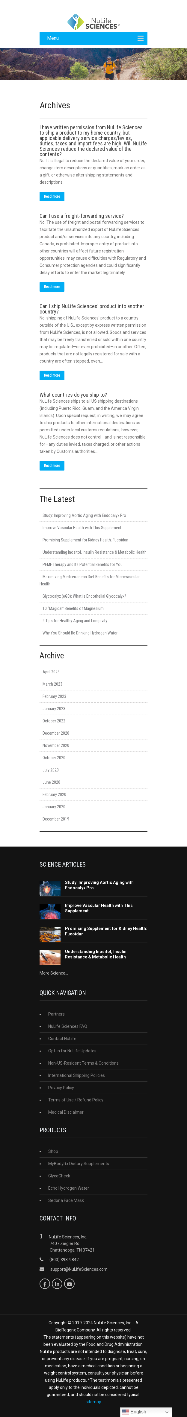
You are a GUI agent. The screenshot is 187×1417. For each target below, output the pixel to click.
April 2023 (51, 671)
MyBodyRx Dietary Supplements (78, 1163)
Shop (53, 1151)
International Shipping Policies (76, 1075)
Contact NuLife (62, 1038)
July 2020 (51, 770)
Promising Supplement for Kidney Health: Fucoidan (85, 540)
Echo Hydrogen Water (68, 1188)
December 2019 (56, 819)
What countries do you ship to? (73, 395)
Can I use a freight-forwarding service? (82, 216)
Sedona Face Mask (66, 1200)
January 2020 (54, 806)
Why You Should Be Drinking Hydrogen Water (80, 633)
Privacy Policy (61, 1087)
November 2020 (56, 745)
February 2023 (54, 696)
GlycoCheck (59, 1176)
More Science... (54, 973)
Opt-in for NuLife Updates (72, 1050)
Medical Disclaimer (66, 1112)
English (134, 1412)
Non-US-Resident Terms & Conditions (83, 1063)
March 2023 (52, 684)
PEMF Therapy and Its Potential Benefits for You (83, 564)
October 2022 (54, 721)
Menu (53, 38)
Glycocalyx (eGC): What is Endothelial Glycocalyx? (84, 596)
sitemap (93, 1401)
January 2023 (54, 708)
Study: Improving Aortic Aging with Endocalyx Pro (84, 515)
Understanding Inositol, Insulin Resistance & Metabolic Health (95, 552)
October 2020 (54, 757)
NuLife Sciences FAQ (67, 1026)
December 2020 (56, 733)
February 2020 (54, 794)
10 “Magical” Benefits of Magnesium (73, 608)
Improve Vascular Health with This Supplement (82, 527)
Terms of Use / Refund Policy (75, 1100)
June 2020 (51, 782)
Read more (52, 196)
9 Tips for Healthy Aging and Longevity (75, 620)
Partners (56, 1014)
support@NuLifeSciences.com (79, 1269)
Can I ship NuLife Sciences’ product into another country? (92, 309)
